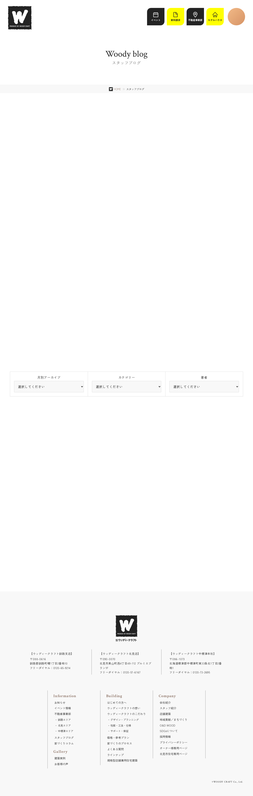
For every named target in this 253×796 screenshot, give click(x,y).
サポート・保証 (119, 731)
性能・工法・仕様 (120, 725)
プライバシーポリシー (173, 742)
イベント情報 (62, 708)
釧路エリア (64, 720)
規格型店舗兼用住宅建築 (122, 760)
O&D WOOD (167, 725)
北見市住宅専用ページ (173, 754)
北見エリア (64, 725)
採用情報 (165, 737)
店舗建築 (165, 714)
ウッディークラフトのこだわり (126, 714)
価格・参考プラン (118, 738)
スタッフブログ (64, 738)
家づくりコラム (64, 743)
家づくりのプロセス (119, 743)
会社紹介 (165, 702)
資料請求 (175, 17)
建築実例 (59, 758)
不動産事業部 (195, 17)
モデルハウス (215, 17)
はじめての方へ (116, 702)
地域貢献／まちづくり (173, 720)
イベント (155, 17)
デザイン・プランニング (124, 720)
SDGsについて (169, 731)
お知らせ (59, 702)
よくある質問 (115, 749)
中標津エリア (65, 731)
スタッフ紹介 (168, 708)
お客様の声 (61, 764)
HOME (117, 89)
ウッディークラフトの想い (123, 708)
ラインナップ (115, 755)
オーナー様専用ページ (173, 748)
